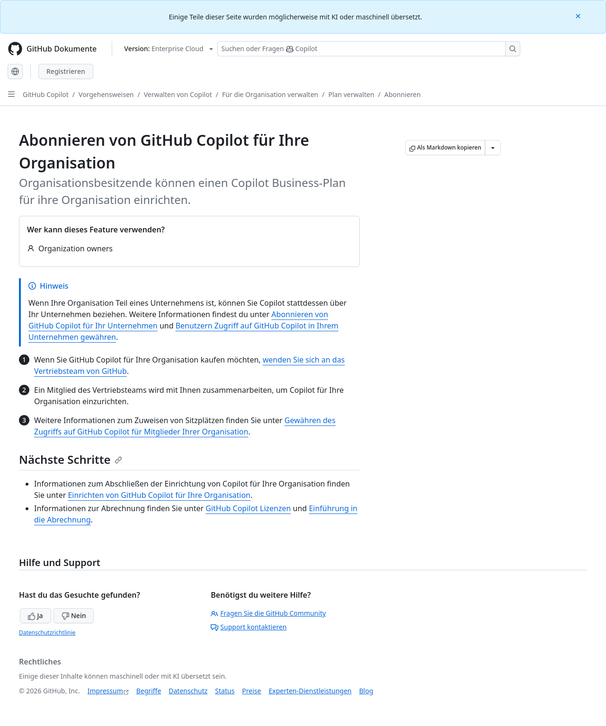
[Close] (579, 15)
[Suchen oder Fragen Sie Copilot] (368, 48)
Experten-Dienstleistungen (309, 690)
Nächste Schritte (70, 459)
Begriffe (148, 690)
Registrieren (65, 71)
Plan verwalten (351, 94)
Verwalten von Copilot (178, 94)
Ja (35, 615)
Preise (251, 690)
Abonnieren (402, 94)
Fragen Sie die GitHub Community (268, 613)
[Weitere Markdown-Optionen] (493, 147)
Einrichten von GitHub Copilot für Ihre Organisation (159, 495)
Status (224, 690)
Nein (74, 615)
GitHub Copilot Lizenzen (248, 508)
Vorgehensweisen (106, 94)
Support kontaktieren (248, 626)
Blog (366, 690)
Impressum (105, 690)
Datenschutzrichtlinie (47, 633)
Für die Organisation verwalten (270, 94)
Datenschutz (188, 690)
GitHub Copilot (46, 94)
